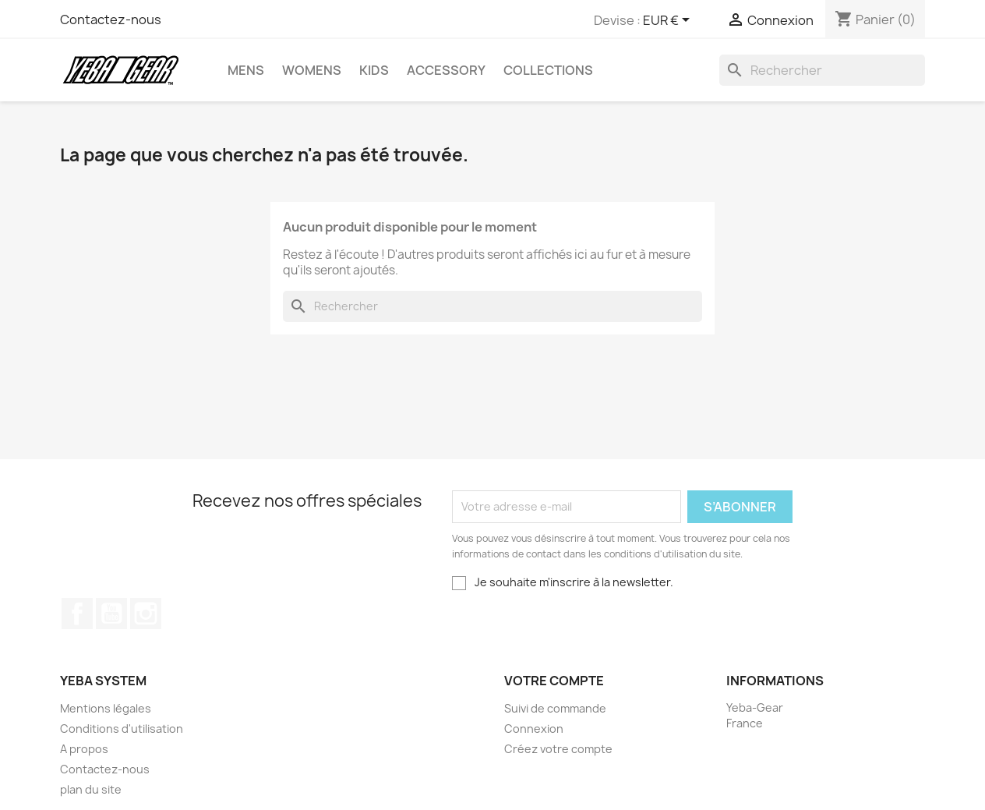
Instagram (145, 613)
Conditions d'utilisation (121, 728)
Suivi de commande (555, 708)
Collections (548, 70)
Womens (311, 70)
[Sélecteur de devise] (669, 21)
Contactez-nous (110, 19)
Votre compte (554, 680)
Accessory (446, 70)
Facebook (77, 613)
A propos (84, 748)
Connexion (533, 728)
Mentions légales (105, 708)
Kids (374, 70)
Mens (246, 70)
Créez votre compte (558, 748)
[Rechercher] (822, 70)
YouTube (111, 613)
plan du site (91, 789)
